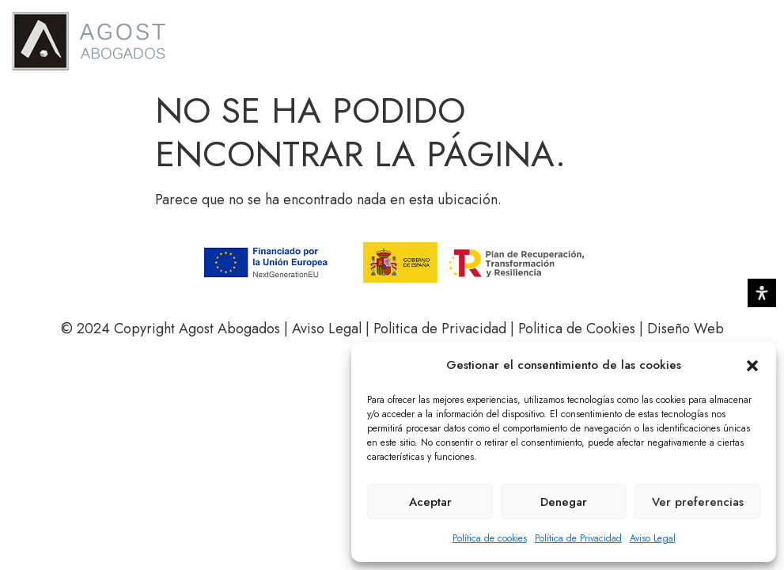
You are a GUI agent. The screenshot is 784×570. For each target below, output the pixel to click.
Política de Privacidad (578, 538)
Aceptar (430, 502)
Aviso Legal (653, 538)
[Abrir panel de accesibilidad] (762, 293)
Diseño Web (685, 328)
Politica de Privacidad (441, 328)
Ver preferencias (698, 502)
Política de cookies (490, 538)
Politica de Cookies (576, 328)
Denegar (563, 502)
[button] (752, 366)
